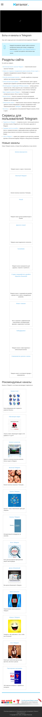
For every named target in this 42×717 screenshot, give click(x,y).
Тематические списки (8, 102)
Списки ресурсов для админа (10, 81)
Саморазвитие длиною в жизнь (21, 356)
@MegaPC (18, 106)
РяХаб (21, 199)
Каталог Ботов (6, 96)
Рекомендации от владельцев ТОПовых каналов (15, 86)
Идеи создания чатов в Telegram (11, 92)
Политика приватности (10, 711)
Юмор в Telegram (14, 617)
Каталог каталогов (14, 442)
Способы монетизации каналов (11, 77)
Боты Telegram (14, 542)
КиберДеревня (21, 330)
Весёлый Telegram (21, 175)
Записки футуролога (21, 152)
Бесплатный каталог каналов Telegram (13, 66)
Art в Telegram (14, 643)
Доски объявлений (14, 568)
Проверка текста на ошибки (10, 128)
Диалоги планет (21, 225)
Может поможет (21, 303)
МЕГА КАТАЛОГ (14, 592)
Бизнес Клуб (14, 391)
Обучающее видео (14, 416)
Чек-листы (5, 109)
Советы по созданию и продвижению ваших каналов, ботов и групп (20, 71)
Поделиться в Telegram (9, 122)
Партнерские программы (14, 668)
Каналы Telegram (14, 517)
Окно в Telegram (7, 136)
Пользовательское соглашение (25, 711)
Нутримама (21, 249)
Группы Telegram (14, 491)
